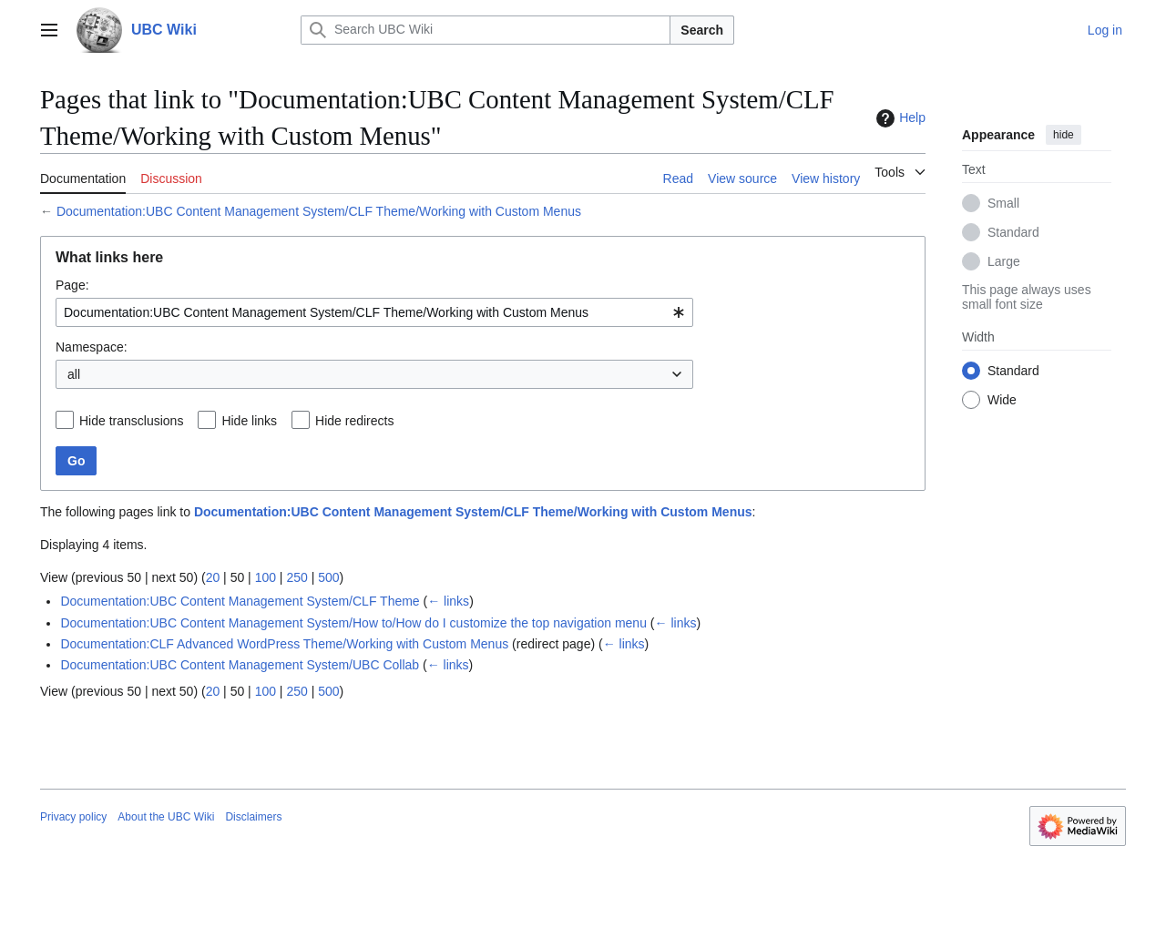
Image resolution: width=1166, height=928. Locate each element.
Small (1003, 203)
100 (265, 577)
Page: (72, 285)
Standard (1013, 232)
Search (701, 30)
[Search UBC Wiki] (485, 30)
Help (899, 118)
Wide (1002, 400)
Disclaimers (253, 817)
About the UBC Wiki (166, 817)
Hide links (249, 420)
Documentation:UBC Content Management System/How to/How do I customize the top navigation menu (353, 623)
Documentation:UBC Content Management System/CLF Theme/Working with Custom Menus (318, 211)
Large (1003, 261)
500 (328, 577)
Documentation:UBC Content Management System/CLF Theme (239, 601)
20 (213, 577)
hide (1063, 134)
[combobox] (374, 312)
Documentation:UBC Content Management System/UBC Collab (239, 665)
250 (296, 577)
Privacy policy (73, 817)
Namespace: (92, 347)
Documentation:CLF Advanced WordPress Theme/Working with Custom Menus (284, 644)
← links (448, 601)
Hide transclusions (131, 420)
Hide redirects (354, 420)
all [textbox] (73, 374)
